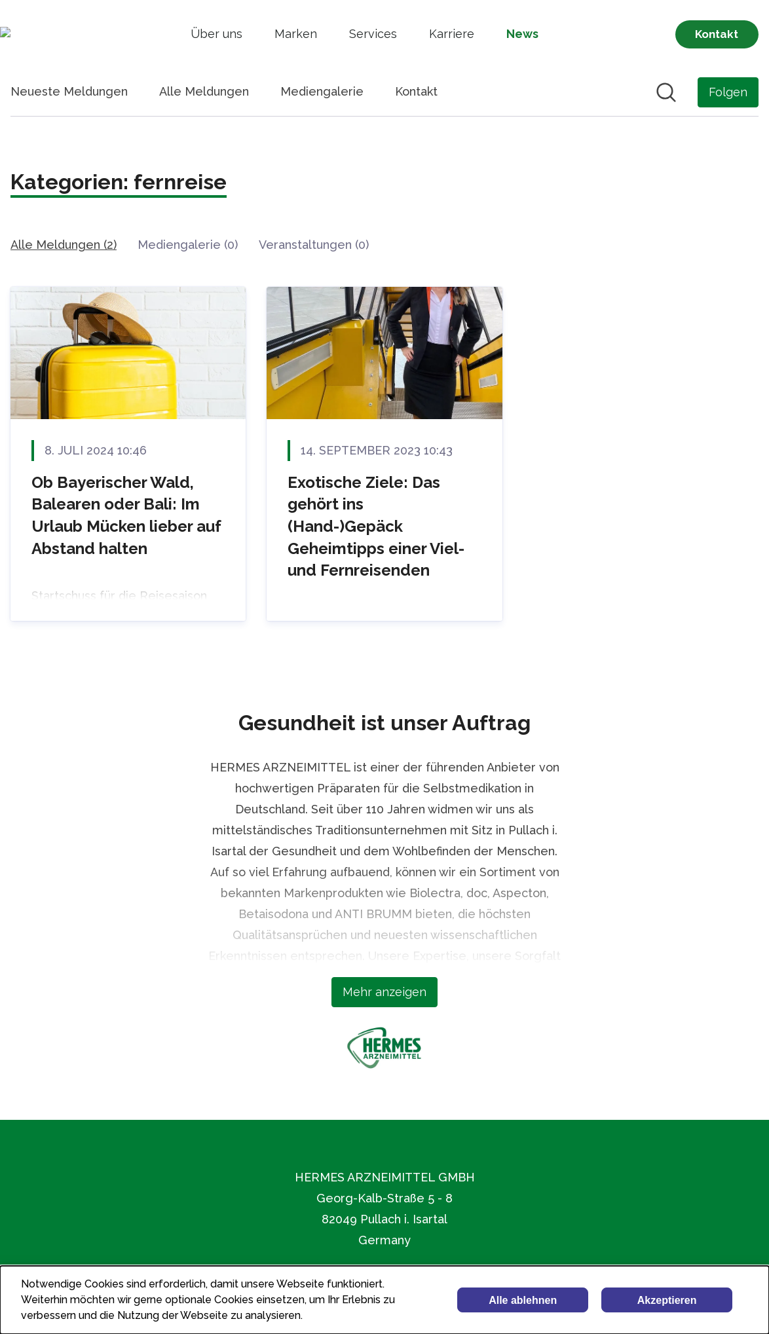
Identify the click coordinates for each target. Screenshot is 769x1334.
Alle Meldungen (204, 91)
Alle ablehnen (523, 1300)
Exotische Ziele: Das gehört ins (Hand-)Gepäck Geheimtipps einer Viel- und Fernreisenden (376, 526)
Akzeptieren (667, 1300)
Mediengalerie (322, 91)
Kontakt (416, 91)
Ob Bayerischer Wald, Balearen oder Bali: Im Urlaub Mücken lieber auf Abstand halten (126, 515)
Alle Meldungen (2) (63, 244)
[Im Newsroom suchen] (666, 92)
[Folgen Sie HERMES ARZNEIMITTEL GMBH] (728, 92)
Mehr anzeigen (384, 992)
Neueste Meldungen (69, 91)
